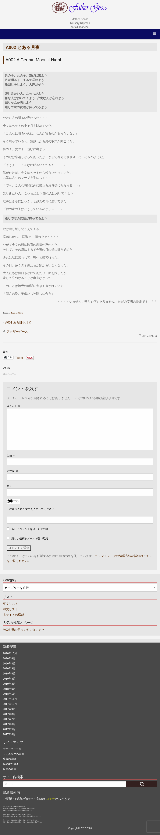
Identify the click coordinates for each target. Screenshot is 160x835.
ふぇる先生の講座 (13, 753)
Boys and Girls (17, 313)
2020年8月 (9, 658)
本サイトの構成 (13, 614)
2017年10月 (10, 703)
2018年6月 (9, 688)
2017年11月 (10, 698)
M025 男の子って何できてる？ (23, 629)
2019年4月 (9, 678)
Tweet (19, 357)
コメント (14, 405)
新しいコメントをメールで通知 (29, 529)
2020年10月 (10, 653)
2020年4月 (9, 663)
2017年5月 (9, 729)
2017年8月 (9, 714)
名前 (11, 455)
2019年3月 (9, 683)
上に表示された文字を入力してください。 (32, 509)
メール (12, 470)
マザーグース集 (12, 748)
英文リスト (10, 603)
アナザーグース (17, 331)
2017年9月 (9, 709)
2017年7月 (9, 719)
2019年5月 (9, 673)
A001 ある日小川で (18, 322)
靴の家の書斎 (11, 763)
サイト (11, 485)
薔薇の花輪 (9, 758)
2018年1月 (9, 693)
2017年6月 (9, 724)
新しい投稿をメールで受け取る (29, 538)
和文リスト (10, 609)
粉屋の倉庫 (9, 769)
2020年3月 (9, 668)
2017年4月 (9, 734)
